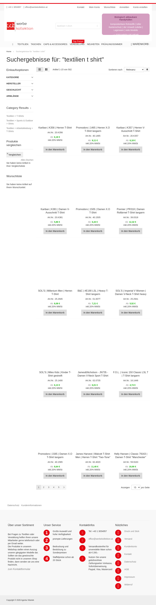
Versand (128, 539)
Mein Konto (94, 7)
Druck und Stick (131, 531)
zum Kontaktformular (19, 569)
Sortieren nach (115, 69)
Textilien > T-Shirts (15, 116)
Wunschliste (109, 7)
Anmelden (124, 7)
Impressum (129, 577)
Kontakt (127, 554)
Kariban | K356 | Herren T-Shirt (55, 127)
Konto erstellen (140, 7)
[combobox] (78, 26)
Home (8, 51)
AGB (126, 569)
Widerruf (128, 584)
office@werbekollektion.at (36, 7)
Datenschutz (13, 505)
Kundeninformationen (31, 505)
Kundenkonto (130, 546)
